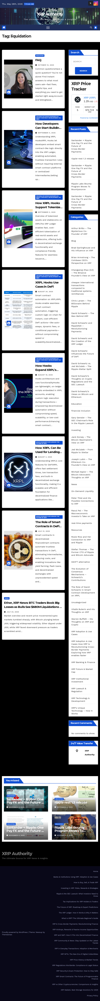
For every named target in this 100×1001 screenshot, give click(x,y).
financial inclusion (80, 411)
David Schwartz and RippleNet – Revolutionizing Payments (81, 327)
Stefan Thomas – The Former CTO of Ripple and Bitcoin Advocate (82, 552)
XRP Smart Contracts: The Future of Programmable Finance (77, 978)
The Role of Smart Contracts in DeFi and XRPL (47, 526)
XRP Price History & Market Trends (84, 960)
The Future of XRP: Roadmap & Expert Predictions (77, 907)
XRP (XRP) (90, 97)
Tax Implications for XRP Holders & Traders (80, 902)
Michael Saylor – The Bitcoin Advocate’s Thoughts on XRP (82, 475)
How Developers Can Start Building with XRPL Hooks (48, 128)
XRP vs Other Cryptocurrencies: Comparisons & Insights (75, 984)
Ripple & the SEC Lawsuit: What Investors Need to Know (77, 895)
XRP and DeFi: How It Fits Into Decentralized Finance (76, 935)
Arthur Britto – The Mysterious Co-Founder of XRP (81, 231)
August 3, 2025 (45, 457)
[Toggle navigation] (48, 27)
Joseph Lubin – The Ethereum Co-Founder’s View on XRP (83, 462)
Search (75, 52)
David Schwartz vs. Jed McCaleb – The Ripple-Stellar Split (81, 366)
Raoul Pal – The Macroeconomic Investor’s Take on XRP (83, 513)
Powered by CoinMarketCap (90, 118)
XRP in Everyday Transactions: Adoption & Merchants (76, 949)
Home (95, 871)
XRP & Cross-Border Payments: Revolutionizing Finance (75, 924)
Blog (73, 241)
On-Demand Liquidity (82, 491)
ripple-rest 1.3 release (82, 158)
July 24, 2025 (13, 612)
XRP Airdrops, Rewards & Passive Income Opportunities (75, 930)
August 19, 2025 (45, 375)
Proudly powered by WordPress (15, 932)
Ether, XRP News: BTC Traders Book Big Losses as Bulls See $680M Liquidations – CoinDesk (32, 607)
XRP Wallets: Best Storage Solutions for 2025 (79, 990)
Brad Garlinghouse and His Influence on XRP (83, 249)
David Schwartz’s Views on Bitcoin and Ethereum (82, 394)
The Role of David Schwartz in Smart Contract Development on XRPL (48, 118)
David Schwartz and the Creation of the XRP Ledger (81, 341)
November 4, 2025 (65, 807)
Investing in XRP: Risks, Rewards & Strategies (79, 888)
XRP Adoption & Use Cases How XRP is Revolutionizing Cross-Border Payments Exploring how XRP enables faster (83, 648)
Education (40, 55)
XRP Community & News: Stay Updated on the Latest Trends (76, 942)
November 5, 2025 (17, 807)
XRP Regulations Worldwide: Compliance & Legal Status (75, 965)
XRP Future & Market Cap (82, 670)
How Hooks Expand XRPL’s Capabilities (45, 370)
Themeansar (7, 935)
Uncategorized (78, 602)
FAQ (38, 60)
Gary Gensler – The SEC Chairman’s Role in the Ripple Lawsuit (82, 420)
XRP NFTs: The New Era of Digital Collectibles (79, 954)
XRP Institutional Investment (80, 680)
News (7, 598)
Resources (76, 530)
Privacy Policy (92, 996)
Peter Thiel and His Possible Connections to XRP (82, 501)
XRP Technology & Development (80, 699)
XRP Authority (50, 14)
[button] (91, 27)
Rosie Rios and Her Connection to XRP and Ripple (81, 540)
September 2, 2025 (47, 212)
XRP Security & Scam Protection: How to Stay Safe (77, 971)
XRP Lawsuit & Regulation (78, 690)
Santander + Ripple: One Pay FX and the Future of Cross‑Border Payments (26, 802)
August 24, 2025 (45, 292)
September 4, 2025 (47, 133)
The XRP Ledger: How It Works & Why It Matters (78, 913)
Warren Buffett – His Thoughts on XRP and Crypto (82, 622)
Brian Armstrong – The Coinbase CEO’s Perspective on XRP (83, 260)
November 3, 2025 (65, 835)
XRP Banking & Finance (83, 662)
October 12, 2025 (46, 65)
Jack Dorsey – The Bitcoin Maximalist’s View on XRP (81, 440)
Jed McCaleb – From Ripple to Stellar (82, 451)
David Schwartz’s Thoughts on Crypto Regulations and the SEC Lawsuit (81, 380)
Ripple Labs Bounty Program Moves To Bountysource (81, 186)
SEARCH (83, 71)
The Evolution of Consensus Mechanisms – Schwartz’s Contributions (79, 574)
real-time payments (81, 523)
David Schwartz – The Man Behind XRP (82, 314)
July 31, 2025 (44, 531)
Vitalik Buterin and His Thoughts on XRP (83, 610)
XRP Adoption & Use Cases (81, 633)
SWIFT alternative (80, 562)
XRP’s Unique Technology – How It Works (82, 711)
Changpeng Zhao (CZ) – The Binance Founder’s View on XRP (83, 273)
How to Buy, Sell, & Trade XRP (86, 882)
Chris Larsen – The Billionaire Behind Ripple (81, 303)
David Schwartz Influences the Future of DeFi (47, 442)
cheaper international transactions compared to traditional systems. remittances (82, 288)
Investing (76, 430)
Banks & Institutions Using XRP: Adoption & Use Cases (76, 877)
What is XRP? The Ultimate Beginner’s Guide (80, 918)
